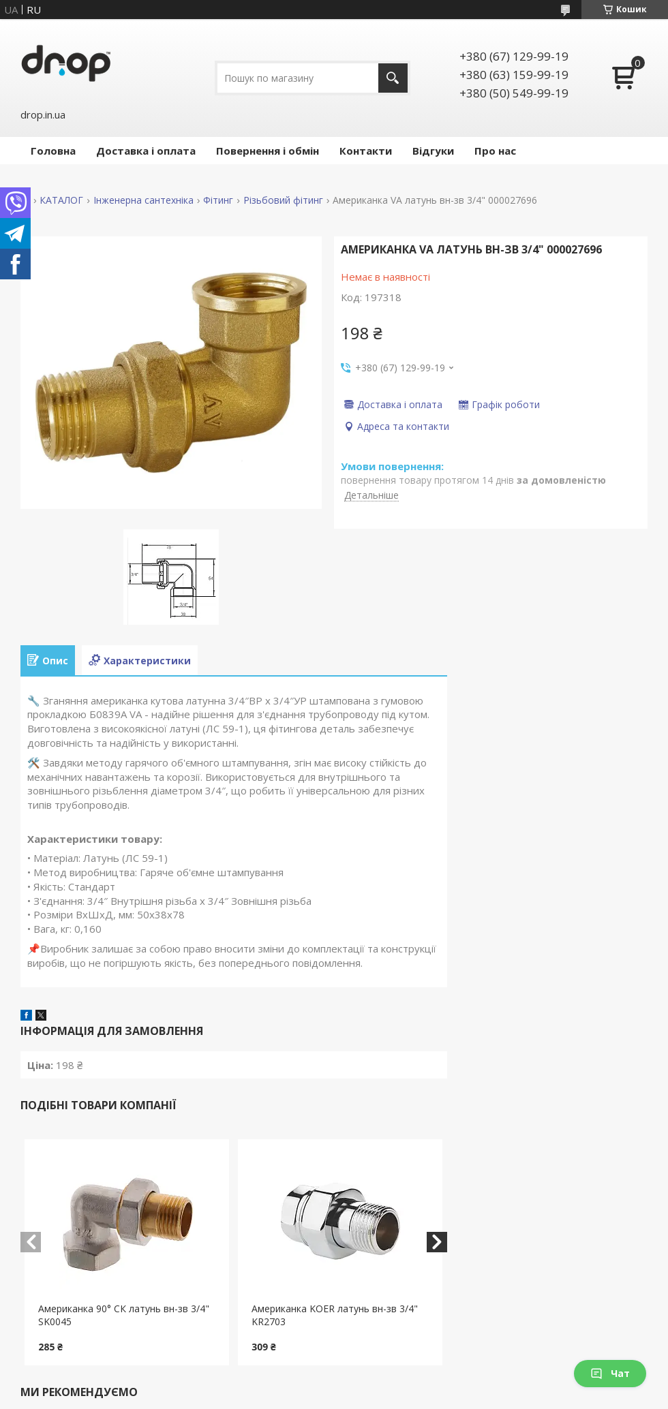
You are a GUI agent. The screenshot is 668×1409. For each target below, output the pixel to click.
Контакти (365, 150)
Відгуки (433, 150)
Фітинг (218, 200)
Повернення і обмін (267, 150)
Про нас (495, 150)
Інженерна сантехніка (143, 200)
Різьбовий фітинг (283, 200)
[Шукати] (393, 78)
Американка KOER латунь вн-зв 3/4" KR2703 (335, 1315)
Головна (53, 150)
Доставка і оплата (146, 150)
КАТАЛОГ (61, 200)
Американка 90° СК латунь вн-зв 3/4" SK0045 (123, 1315)
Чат (610, 1373)
